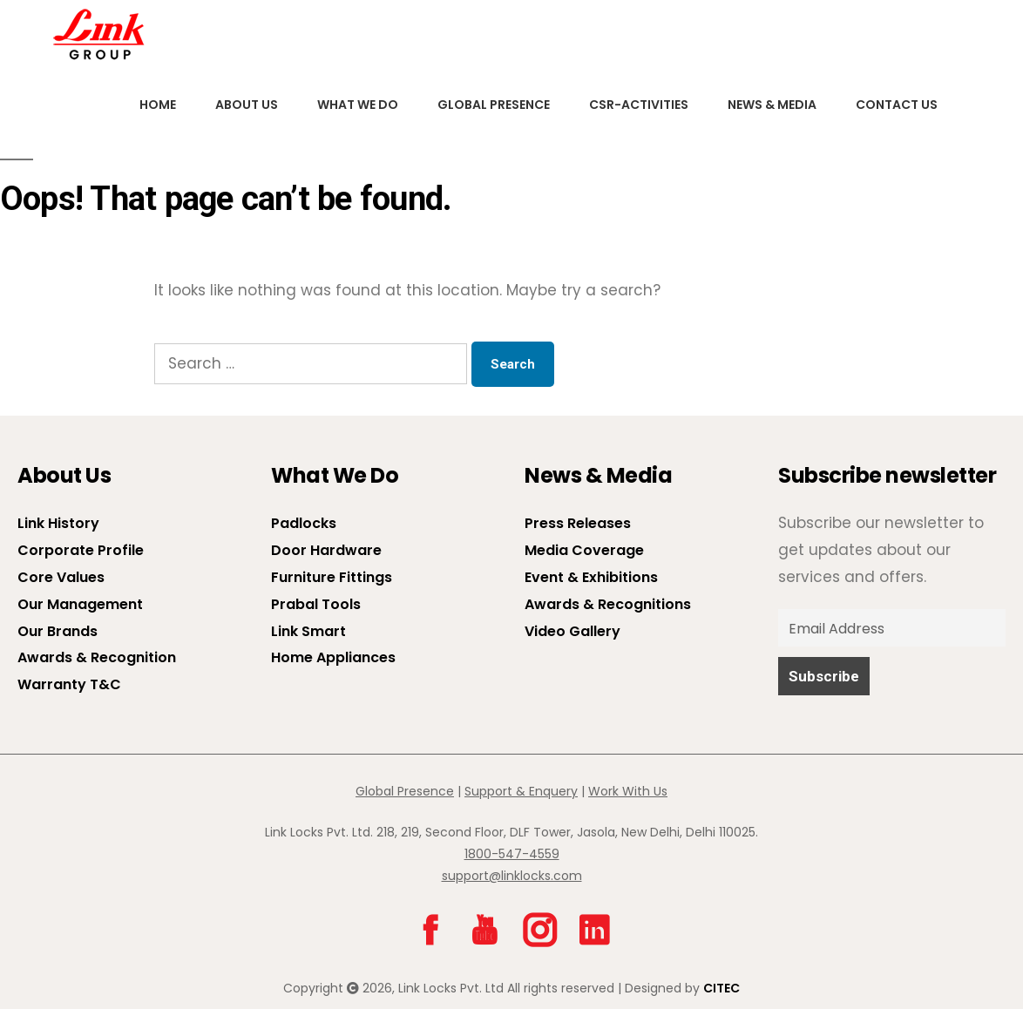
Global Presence (492, 104)
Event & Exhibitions (591, 577)
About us (245, 104)
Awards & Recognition (96, 657)
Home (157, 104)
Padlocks (303, 523)
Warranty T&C (69, 684)
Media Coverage (584, 550)
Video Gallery (572, 631)
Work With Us (627, 791)
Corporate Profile (80, 550)
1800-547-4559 (511, 854)
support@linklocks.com (512, 875)
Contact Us (893, 104)
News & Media (769, 104)
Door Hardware (326, 550)
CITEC (721, 988)
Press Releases (578, 523)
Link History (58, 523)
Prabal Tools (316, 604)
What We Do (356, 104)
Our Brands (57, 631)
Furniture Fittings (331, 577)
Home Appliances (333, 657)
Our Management (80, 604)
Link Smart (308, 631)
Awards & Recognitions (608, 604)
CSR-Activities (636, 104)
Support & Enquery (521, 791)
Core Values (61, 577)
